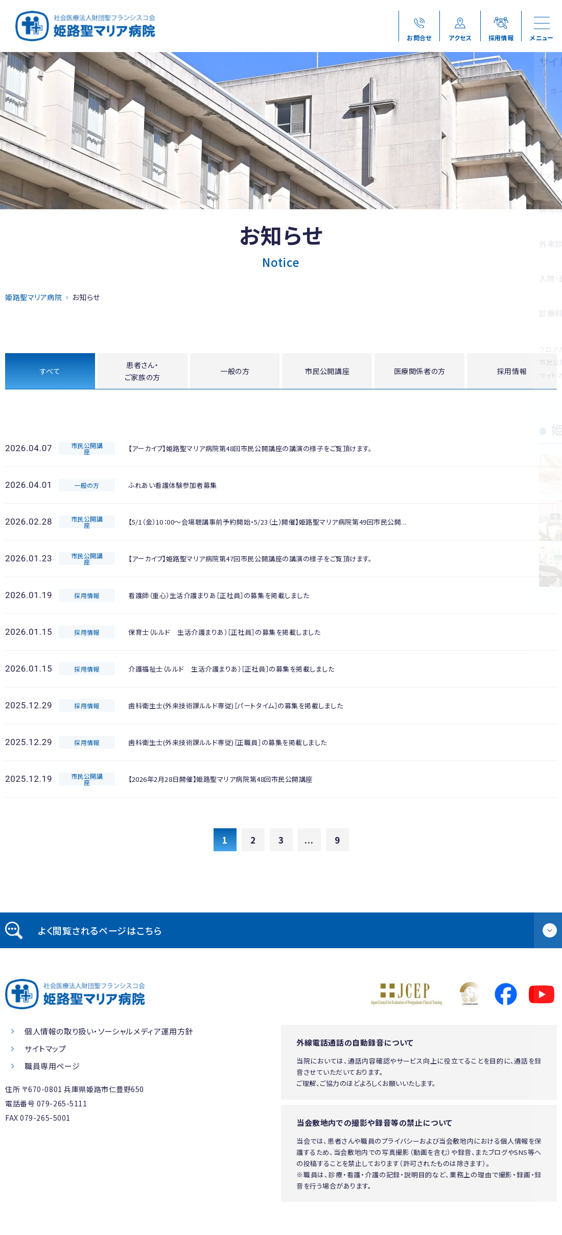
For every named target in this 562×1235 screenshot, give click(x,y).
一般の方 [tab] (235, 371)
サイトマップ (45, 1051)
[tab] (281, 933)
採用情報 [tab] (512, 371)
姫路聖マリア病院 (33, 297)
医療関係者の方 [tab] (419, 371)
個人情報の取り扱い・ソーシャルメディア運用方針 (109, 1033)
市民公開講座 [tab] (327, 371)
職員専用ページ (52, 1068)
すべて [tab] (49, 371)
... (309, 842)
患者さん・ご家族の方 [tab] (142, 372)
